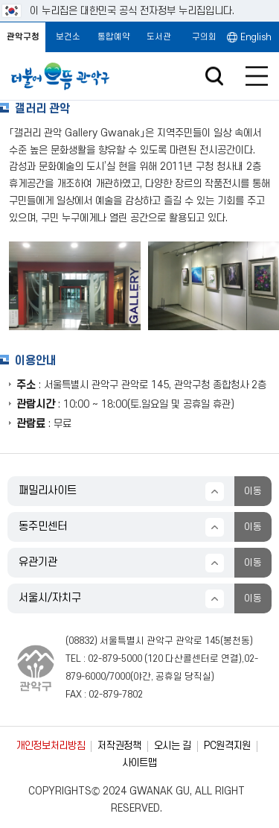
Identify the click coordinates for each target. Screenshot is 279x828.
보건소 (68, 37)
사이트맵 (139, 762)
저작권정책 (119, 745)
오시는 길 (172, 745)
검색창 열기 (213, 76)
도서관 (159, 37)
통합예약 (113, 37)
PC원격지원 (227, 745)
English (256, 37)
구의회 (204, 37)
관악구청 (23, 37)
